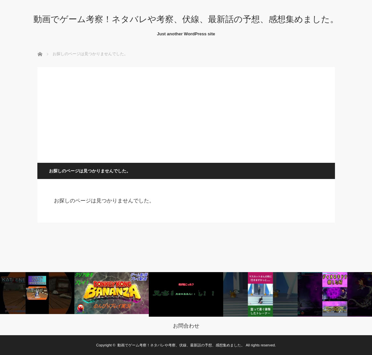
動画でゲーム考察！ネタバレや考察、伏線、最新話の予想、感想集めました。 (186, 19)
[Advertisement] (186, 113)
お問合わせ (186, 326)
